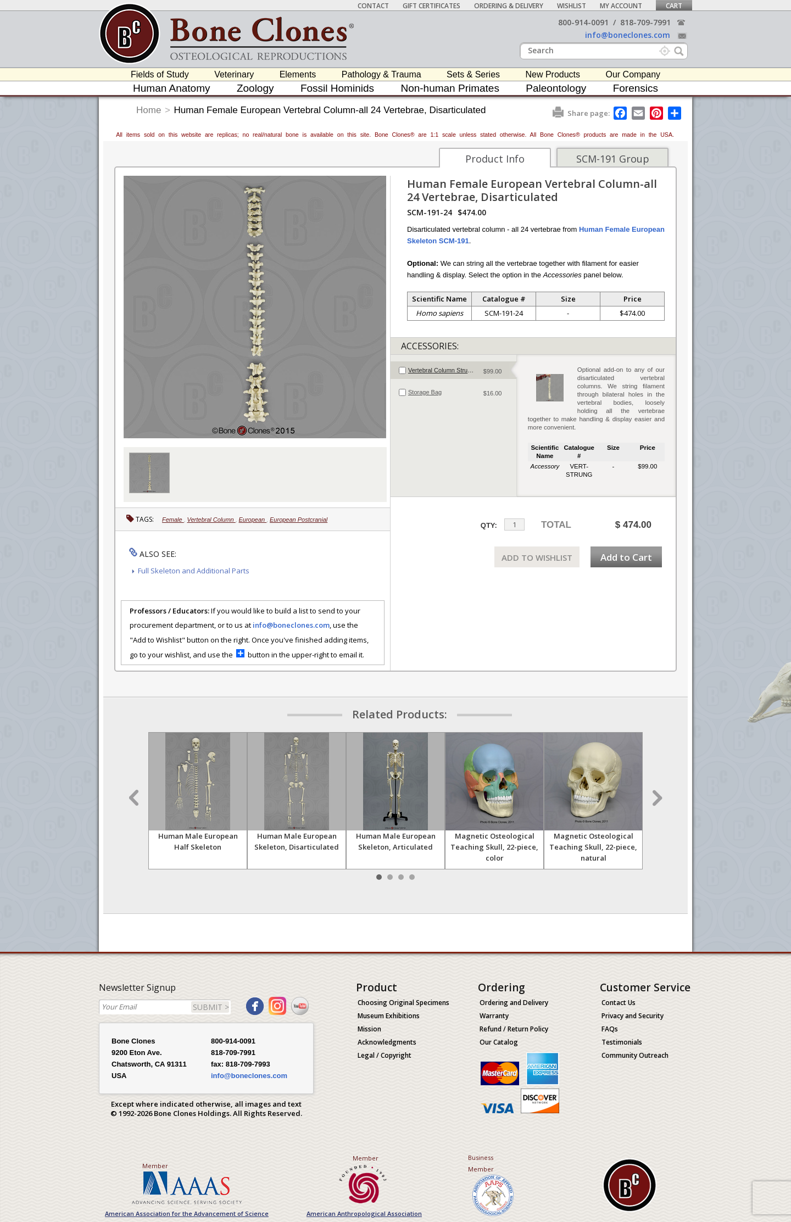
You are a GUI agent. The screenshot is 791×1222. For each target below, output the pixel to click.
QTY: (489, 525)
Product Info (495, 158)
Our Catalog (499, 1042)
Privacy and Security (632, 1015)
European (253, 519)
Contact (373, 5)
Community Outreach (635, 1055)
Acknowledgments (387, 1042)
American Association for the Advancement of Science (187, 1213)
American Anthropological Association (364, 1213)
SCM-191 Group (612, 158)
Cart (674, 5)
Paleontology (556, 88)
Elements (298, 74)
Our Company (632, 74)
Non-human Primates (449, 88)
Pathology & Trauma (381, 74)
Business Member (481, 1163)
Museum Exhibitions (389, 1015)
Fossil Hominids (337, 88)
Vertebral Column (211, 519)
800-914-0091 (583, 22)
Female (173, 519)
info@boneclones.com (627, 35)
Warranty (494, 1015)
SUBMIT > (211, 1007)
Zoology (255, 88)
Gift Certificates (431, 5)
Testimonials (621, 1042)
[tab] (453, 370)
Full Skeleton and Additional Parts (193, 571)
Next (656, 798)
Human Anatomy (171, 88)
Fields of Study (160, 74)
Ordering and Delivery (514, 1002)
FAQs (609, 1029)
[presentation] (453, 370)
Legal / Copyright (384, 1055)
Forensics (635, 88)
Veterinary (234, 74)
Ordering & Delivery (508, 5)
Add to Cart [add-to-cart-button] (626, 557)
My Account (621, 5)
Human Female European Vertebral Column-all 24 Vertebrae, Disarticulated (330, 110)
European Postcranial (298, 519)
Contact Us (618, 1002)
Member (155, 1166)
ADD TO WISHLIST (537, 557)
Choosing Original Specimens (403, 1002)
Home (148, 110)
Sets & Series (473, 74)
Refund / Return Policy (514, 1029)
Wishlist (571, 5)
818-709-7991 (645, 22)
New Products (552, 74)
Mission (369, 1029)
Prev (135, 798)
